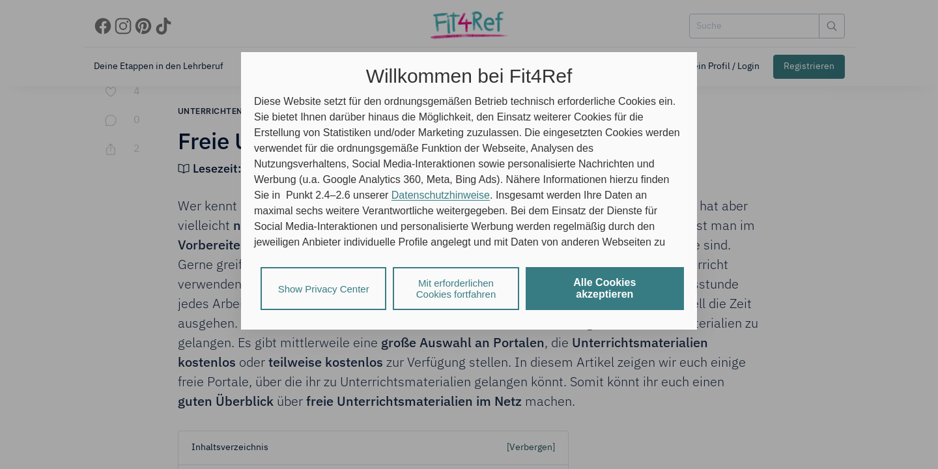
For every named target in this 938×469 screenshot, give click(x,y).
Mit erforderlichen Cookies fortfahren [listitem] (456, 288)
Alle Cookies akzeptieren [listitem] (604, 288)
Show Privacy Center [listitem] (323, 288)
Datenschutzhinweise (440, 195)
